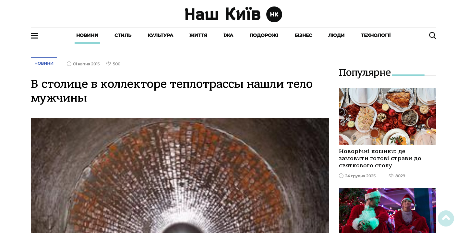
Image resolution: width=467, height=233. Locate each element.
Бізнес (303, 35)
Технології (376, 35)
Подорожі (263, 35)
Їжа (228, 35)
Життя (198, 35)
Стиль (122, 35)
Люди (336, 35)
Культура (160, 35)
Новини (87, 35)
